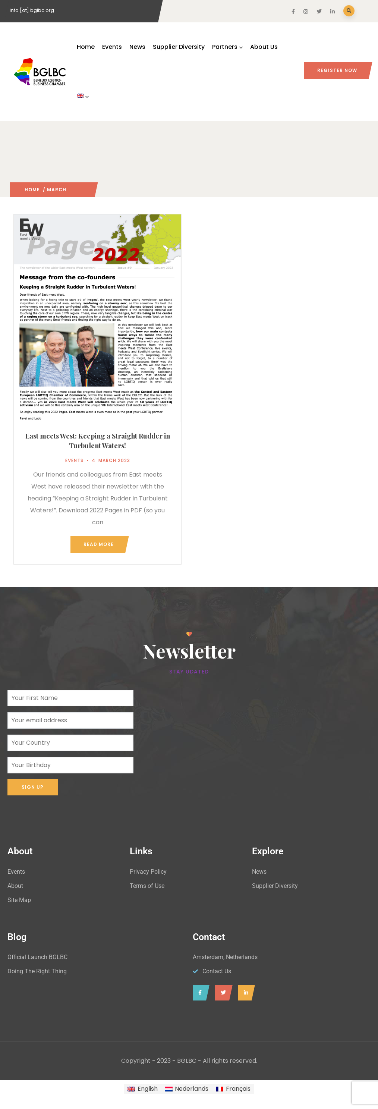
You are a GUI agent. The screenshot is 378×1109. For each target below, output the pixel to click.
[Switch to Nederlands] (186, 1089)
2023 (72, 189)
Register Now (337, 70)
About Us (264, 47)
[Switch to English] (142, 1089)
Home (86, 47)
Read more (99, 544)
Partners (227, 47)
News (137, 47)
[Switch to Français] (233, 1089)
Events (112, 47)
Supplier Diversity (179, 47)
